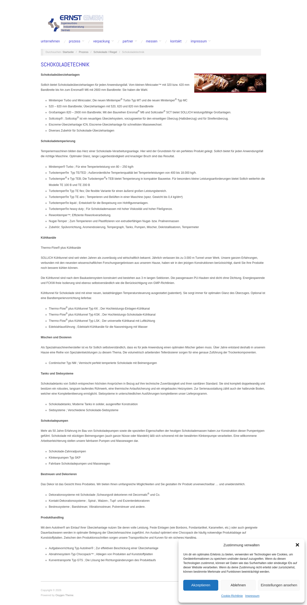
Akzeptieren (200, 585)
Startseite (68, 52)
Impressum (252, 596)
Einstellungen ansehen (279, 585)
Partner (128, 41)
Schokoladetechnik (65, 64)
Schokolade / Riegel (105, 52)
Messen (152, 41)
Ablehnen (238, 585)
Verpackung (101, 41)
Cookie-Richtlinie (232, 596)
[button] (297, 544)
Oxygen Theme (64, 595)
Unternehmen (50, 41)
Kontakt (176, 41)
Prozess (74, 41)
